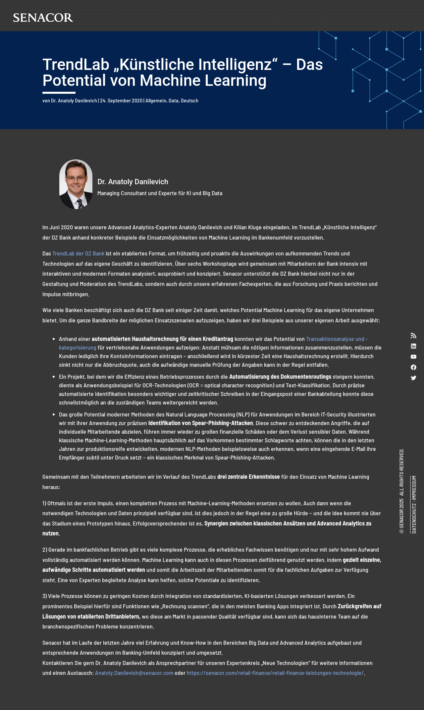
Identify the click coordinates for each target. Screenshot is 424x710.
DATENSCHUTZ (413, 519)
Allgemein (155, 100)
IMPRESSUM (413, 488)
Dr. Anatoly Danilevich (74, 100)
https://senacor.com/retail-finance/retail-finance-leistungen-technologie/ (275, 672)
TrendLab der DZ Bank (78, 253)
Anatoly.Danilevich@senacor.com (134, 672)
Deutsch (189, 100)
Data (174, 100)
